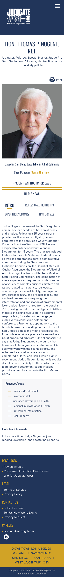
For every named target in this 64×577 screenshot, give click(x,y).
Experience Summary (17, 214)
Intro (9, 205)
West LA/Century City (32, 562)
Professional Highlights (39, 205)
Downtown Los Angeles (31, 548)
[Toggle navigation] (57, 6)
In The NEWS (32, 193)
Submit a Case (13, 508)
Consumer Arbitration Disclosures (26, 471)
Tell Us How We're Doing (20, 512)
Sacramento (41, 553)
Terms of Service (15, 490)
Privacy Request (14, 517)
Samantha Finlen (40, 172)
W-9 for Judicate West (18, 475)
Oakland (18, 553)
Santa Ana (42, 558)
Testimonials (46, 214)
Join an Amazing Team (19, 531)
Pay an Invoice (13, 467)
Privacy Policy (13, 494)
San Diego (20, 558)
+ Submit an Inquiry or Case (32, 183)
